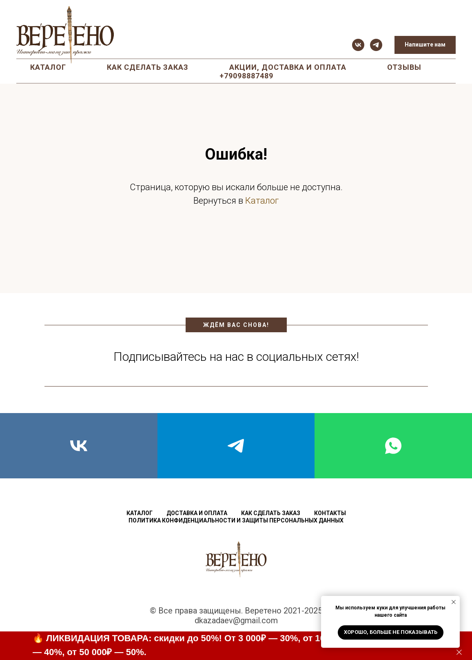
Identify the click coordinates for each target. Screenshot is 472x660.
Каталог (48, 67)
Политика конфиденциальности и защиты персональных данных (236, 520)
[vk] (358, 45)
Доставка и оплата (196, 513)
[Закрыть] (459, 652)
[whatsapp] (393, 445)
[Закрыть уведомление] (454, 602)
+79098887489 (246, 75)
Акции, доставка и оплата (287, 67)
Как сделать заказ (147, 67)
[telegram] (376, 45)
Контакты (330, 513)
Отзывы (404, 67)
